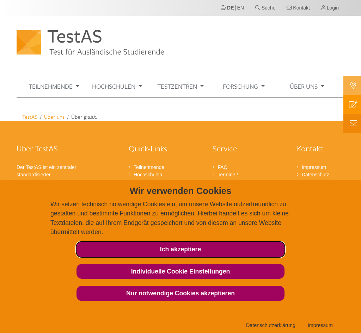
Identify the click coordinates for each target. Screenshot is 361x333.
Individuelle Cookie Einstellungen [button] (180, 271)
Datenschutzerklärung (270, 325)
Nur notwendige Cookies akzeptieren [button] (180, 293)
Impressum (320, 325)
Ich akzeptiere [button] (180, 249)
